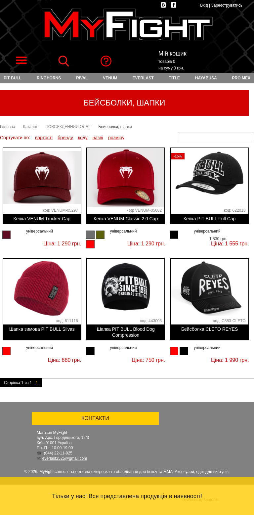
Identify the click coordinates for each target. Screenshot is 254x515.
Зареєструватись (226, 5)
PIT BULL (12, 78)
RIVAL (82, 78)
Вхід (204, 5)
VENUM (110, 78)
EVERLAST (143, 78)
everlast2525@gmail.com (64, 458)
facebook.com (173, 5)
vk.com (163, 5)
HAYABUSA (206, 78)
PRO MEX (241, 78)
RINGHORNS (49, 78)
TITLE (174, 78)
